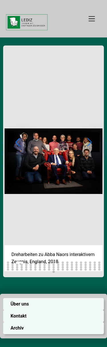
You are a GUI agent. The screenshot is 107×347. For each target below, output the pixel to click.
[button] (8, 262)
